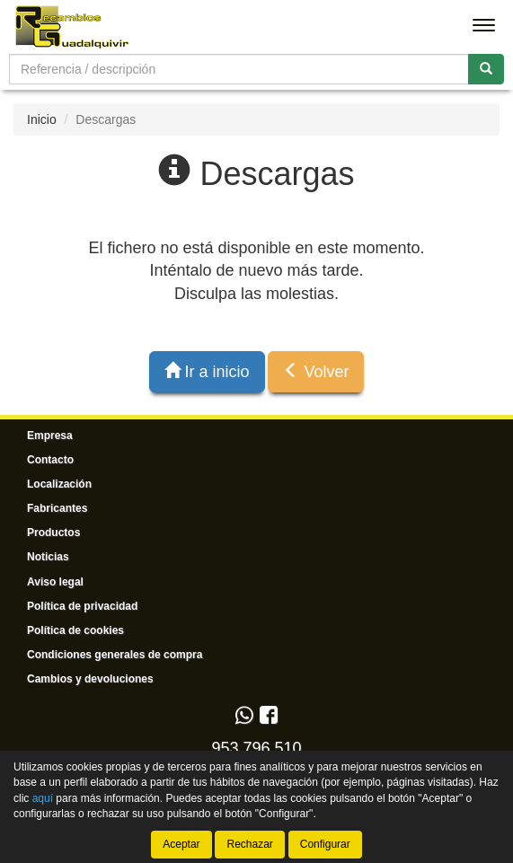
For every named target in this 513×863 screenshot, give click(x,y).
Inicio (42, 119)
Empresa (50, 435)
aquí (42, 797)
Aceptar (181, 844)
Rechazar (249, 844)
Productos (53, 532)
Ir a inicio (207, 371)
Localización (59, 484)
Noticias (48, 556)
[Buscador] (239, 69)
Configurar (325, 844)
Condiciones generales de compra (114, 654)
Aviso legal (55, 582)
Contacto (50, 460)
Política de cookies (75, 630)
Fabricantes (57, 508)
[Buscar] (486, 69)
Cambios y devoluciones (90, 679)
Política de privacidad (82, 606)
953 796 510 (256, 748)
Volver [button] (316, 371)
